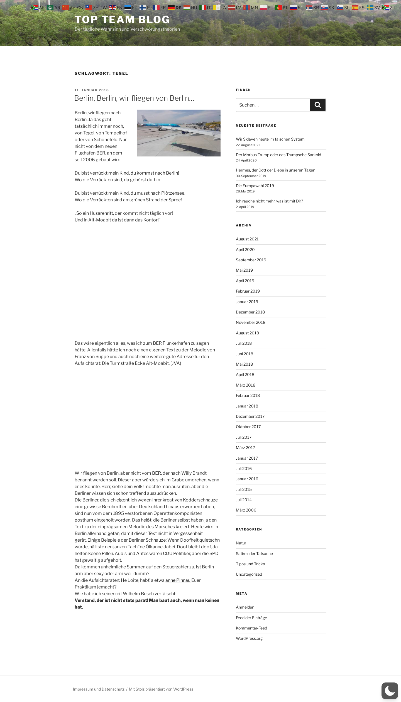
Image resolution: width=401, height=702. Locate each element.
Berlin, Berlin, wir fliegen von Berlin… (134, 98)
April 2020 (245, 249)
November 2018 (250, 322)
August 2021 (247, 239)
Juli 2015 (244, 489)
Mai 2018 (244, 364)
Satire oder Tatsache (254, 553)
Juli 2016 (244, 468)
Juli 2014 (244, 499)
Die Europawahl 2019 (255, 185)
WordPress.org (249, 638)
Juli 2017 (243, 437)
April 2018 (245, 374)
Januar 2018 (247, 406)
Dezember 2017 (250, 416)
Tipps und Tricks (250, 563)
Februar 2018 (248, 395)
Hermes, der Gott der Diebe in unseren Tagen (275, 170)
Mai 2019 (244, 270)
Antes (142, 553)
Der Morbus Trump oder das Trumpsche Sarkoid (278, 154)
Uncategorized (249, 574)
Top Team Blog (122, 19)
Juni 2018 (244, 353)
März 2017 (245, 447)
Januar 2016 (247, 478)
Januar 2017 (247, 458)
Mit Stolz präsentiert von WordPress (161, 689)
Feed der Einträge (251, 617)
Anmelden (245, 607)
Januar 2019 (247, 301)
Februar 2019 (248, 291)
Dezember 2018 (250, 312)
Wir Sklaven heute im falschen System (270, 139)
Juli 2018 (244, 343)
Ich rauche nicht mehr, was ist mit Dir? (269, 201)
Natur (241, 543)
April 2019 (245, 280)
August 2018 (247, 333)
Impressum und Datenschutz (98, 689)
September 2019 (251, 259)
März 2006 (246, 510)
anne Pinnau (178, 580)
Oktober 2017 (248, 426)
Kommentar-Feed (251, 628)
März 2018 (245, 385)
